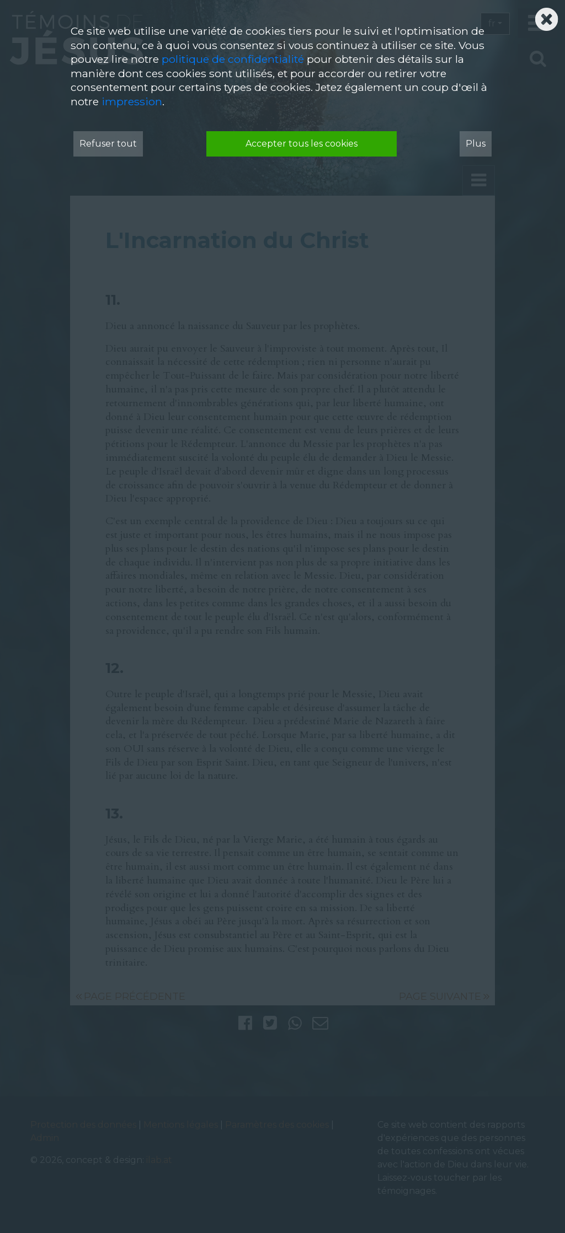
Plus (476, 143)
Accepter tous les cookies (302, 143)
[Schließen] (546, 16)
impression (132, 101)
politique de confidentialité (233, 59)
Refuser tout (108, 143)
